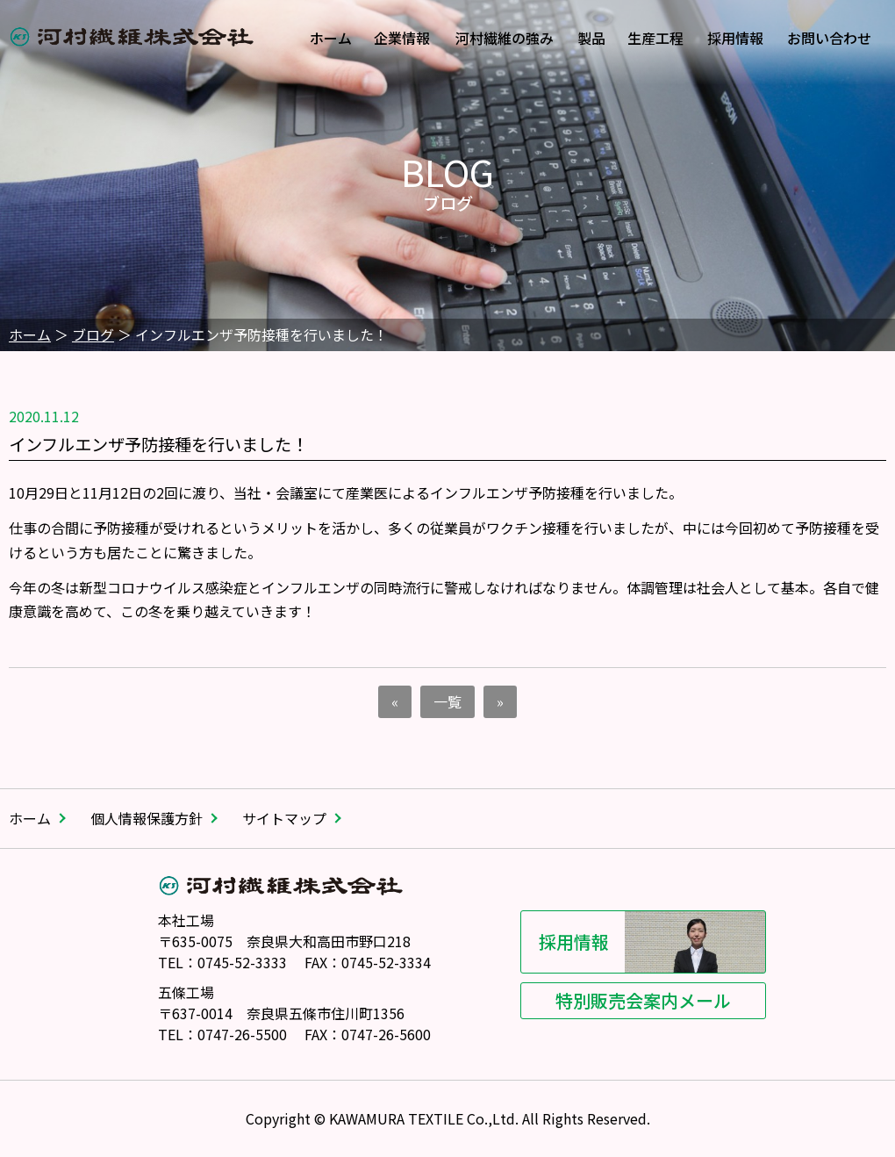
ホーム (331, 37)
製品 (591, 37)
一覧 (447, 701)
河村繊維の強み (504, 37)
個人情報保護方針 (146, 818)
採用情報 (735, 37)
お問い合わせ (829, 37)
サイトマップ (284, 818)
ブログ (93, 334)
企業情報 (402, 37)
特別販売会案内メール (620, 1000)
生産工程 (655, 37)
